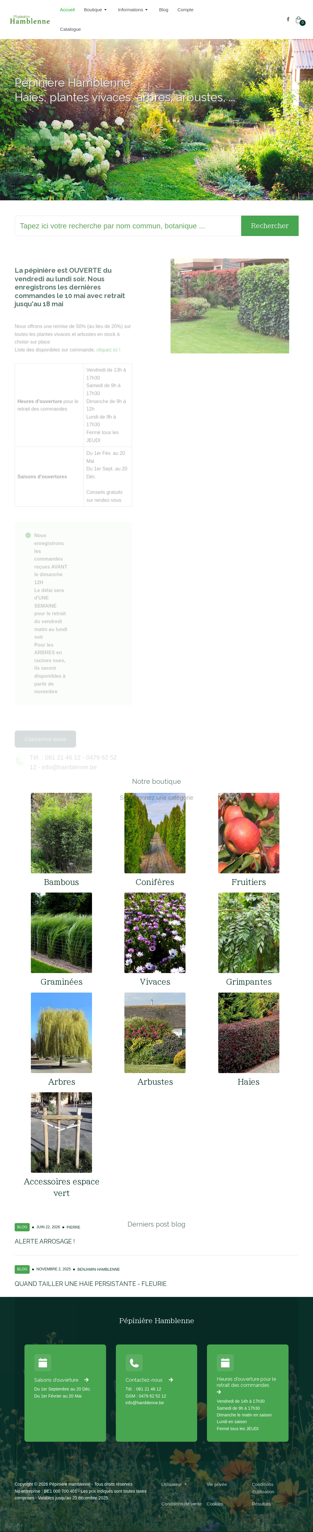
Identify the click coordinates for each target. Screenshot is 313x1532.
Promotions (39, 149)
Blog (22, 1227)
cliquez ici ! (108, 363)
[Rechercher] (128, 226)
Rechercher (270, 226)
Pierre (73, 1227)
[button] (96, 10)
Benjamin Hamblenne (98, 1269)
